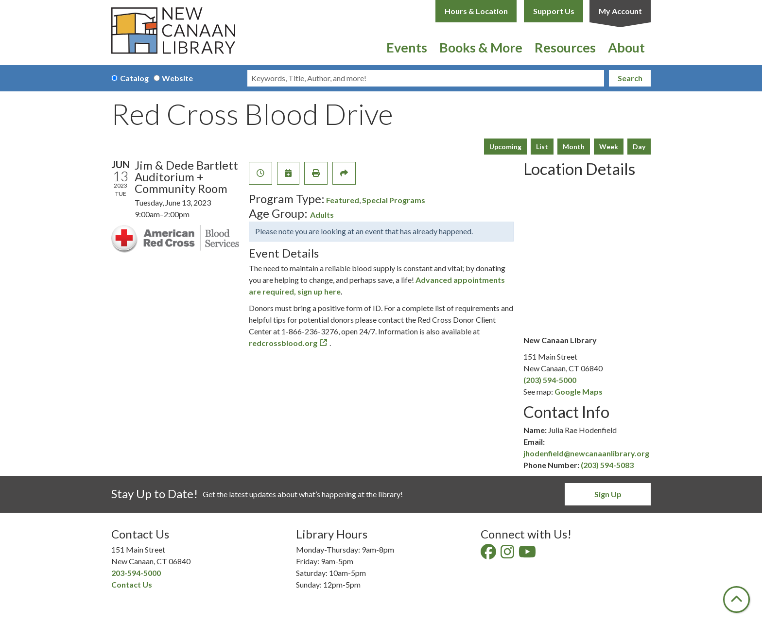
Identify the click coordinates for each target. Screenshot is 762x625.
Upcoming (505, 146)
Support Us (553, 11)
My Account (620, 11)
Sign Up (608, 494)
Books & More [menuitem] (480, 47)
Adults (322, 214)
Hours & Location (476, 11)
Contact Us (131, 584)
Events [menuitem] (406, 47)
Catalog (134, 78)
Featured (342, 200)
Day (639, 146)
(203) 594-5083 (607, 464)
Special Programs (393, 200)
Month (574, 146)
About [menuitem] (626, 47)
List (542, 146)
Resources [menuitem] (565, 47)
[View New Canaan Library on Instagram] (508, 554)
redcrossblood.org (283, 342)
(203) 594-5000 (549, 379)
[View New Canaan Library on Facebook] (489, 554)
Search (630, 78)
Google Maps (578, 391)
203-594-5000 (136, 572)
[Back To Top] (736, 599)
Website (177, 78)
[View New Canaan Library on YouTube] (528, 554)
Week (608, 146)
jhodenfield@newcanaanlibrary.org (586, 453)
